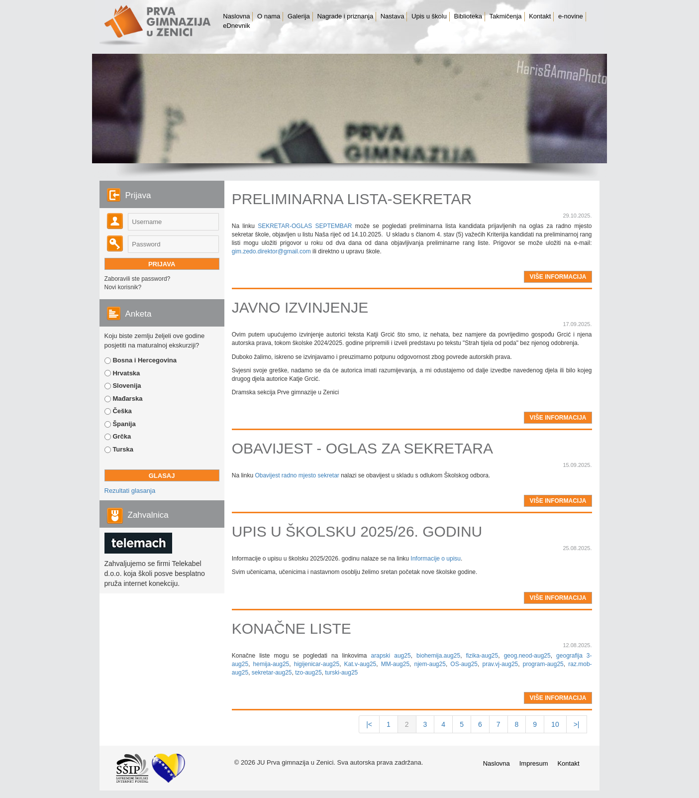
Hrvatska (126, 373)
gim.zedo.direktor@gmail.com (271, 251)
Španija (123, 424)
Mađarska (127, 398)
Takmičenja (506, 16)
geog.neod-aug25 (527, 655)
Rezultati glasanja (130, 490)
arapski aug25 (391, 655)
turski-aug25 (341, 672)
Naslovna (236, 16)
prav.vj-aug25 (500, 664)
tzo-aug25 (308, 672)
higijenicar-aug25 (316, 664)
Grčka (121, 436)
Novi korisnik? (123, 287)
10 (555, 724)
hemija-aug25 (271, 664)
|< (369, 724)
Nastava (392, 16)
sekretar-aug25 (272, 672)
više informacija (557, 276)
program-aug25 (543, 664)
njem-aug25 (430, 664)
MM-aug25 (395, 664)
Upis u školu (429, 16)
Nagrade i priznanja (345, 16)
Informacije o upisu (435, 558)
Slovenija (126, 385)
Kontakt (540, 16)
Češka (121, 411)
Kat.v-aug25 (360, 664)
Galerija (299, 16)
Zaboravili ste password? (137, 278)
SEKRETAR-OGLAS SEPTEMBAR (305, 226)
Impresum (533, 763)
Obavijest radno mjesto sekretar (297, 475)
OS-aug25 (464, 664)
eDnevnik (236, 25)
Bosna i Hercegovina (144, 360)
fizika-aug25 (482, 655)
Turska (122, 449)
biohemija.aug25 (438, 655)
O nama (268, 16)
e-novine (570, 16)
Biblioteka (468, 16)
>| (577, 724)
